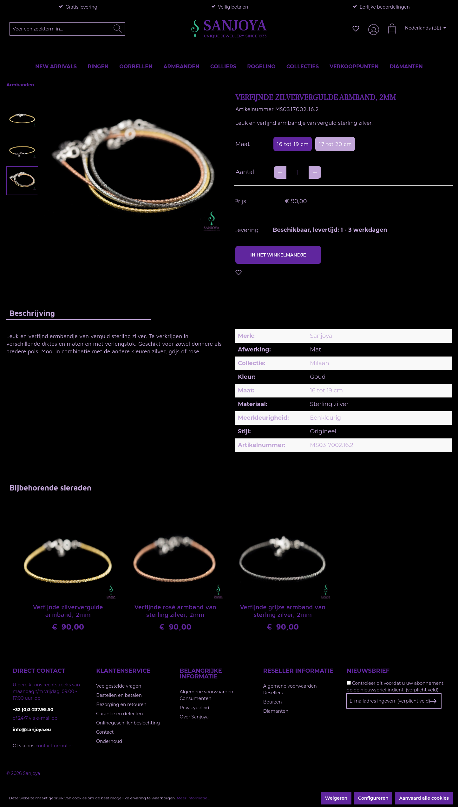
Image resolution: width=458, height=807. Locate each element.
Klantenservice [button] (123, 670)
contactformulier (54, 746)
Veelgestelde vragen (118, 686)
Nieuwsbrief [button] (368, 670)
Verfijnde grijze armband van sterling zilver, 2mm (282, 610)
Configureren (373, 798)
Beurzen (272, 702)
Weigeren (336, 798)
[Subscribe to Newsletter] (433, 701)
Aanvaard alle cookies (424, 798)
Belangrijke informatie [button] (201, 673)
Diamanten (276, 711)
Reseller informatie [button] (298, 670)
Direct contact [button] (39, 670)
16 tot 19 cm (293, 144)
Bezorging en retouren (121, 704)
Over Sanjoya (194, 717)
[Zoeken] (117, 29)
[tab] (78, 313)
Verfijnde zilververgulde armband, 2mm (68, 610)
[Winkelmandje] (389, 29)
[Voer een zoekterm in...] (67, 29)
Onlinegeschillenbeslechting (128, 723)
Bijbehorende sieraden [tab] (50, 487)
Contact (105, 732)
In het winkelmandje (278, 255)
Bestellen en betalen (119, 695)
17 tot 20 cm (334, 144)
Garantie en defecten (119, 714)
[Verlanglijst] (356, 29)
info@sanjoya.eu (32, 729)
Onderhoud (109, 741)
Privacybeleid (194, 707)
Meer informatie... (193, 798)
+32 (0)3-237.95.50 (33, 709)
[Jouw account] (372, 29)
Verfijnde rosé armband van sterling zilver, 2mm (175, 610)
